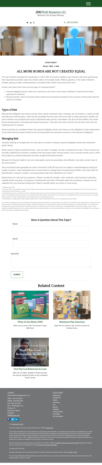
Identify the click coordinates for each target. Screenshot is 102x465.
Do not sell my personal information (47, 447)
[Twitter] (27, 25)
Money (55, 409)
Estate (55, 402)
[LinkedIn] (31, 25)
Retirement (57, 398)
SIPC (75, 454)
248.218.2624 (71, 25)
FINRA (70, 454)
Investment (57, 400)
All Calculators (58, 418)
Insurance (56, 404)
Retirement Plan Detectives (72, 324)
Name (15, 226)
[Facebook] (33, 25)
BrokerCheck (49, 430)
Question (15, 256)
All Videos (56, 416)
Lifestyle (56, 411)
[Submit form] (17, 277)
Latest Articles (58, 414)
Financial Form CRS (17, 426)
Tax (54, 407)
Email (15, 241)
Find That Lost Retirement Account (30, 371)
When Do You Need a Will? (30, 324)
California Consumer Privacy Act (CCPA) (67, 445)
